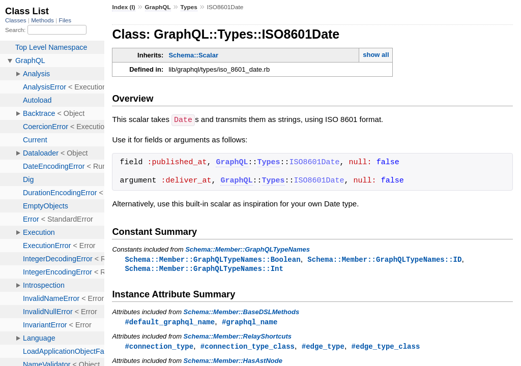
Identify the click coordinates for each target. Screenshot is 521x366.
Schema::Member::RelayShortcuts (238, 337)
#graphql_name (249, 322)
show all (376, 54)
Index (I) (123, 7)
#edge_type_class (386, 347)
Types (189, 7)
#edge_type (323, 347)
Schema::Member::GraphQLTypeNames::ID (384, 259)
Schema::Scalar (193, 55)
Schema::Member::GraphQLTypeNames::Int (204, 268)
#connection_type (159, 347)
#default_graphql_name (170, 322)
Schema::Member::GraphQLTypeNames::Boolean (212, 259)
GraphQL (158, 7)
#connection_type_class (247, 347)
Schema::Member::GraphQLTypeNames (247, 249)
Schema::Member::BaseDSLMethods (242, 312)
